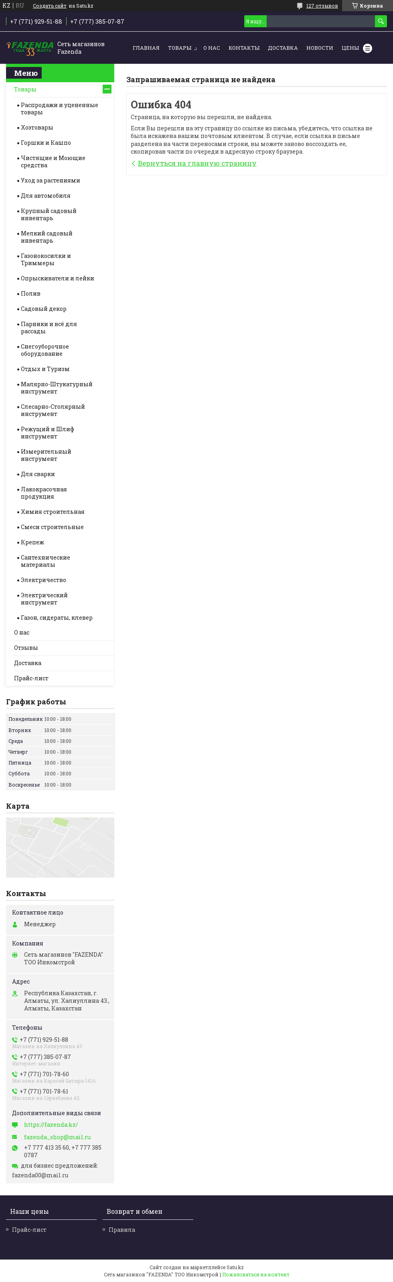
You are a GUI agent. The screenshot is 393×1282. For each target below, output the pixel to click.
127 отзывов (322, 5)
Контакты (244, 47)
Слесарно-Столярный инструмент (53, 410)
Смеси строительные (52, 527)
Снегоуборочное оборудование (45, 350)
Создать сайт (50, 5)
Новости (319, 47)
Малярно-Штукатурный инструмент (57, 387)
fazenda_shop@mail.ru (57, 1137)
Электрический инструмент (44, 598)
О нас (211, 47)
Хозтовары (37, 127)
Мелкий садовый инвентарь (47, 236)
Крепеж (32, 542)
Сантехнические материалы (45, 561)
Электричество (43, 580)
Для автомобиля (46, 195)
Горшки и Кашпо (46, 142)
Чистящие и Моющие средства (53, 161)
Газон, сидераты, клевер (57, 617)
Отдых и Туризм (45, 369)
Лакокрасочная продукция (44, 492)
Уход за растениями (50, 180)
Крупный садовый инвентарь (49, 214)
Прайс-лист (31, 678)
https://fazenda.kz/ (51, 1124)
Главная (146, 47)
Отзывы (26, 647)
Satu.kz (235, 1267)
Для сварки (38, 474)
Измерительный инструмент (46, 455)
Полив (31, 293)
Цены (350, 47)
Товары (179, 47)
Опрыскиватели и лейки (57, 278)
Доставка (283, 47)
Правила (122, 1229)
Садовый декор (44, 308)
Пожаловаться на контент (256, 1274)
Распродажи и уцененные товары (59, 108)
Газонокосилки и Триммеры (46, 259)
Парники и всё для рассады (49, 327)
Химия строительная (53, 511)
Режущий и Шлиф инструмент (47, 432)
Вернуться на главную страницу (197, 163)
